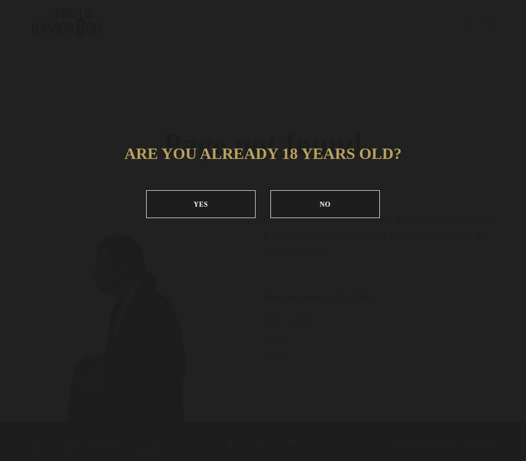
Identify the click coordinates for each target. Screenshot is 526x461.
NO (325, 204)
